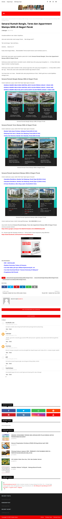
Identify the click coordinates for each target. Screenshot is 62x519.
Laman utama (5, 19)
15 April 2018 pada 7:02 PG (11, 369)
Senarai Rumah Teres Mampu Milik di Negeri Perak (20, 19)
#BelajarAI (38, 486)
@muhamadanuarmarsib (9, 484)
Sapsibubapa (9, 368)
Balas (7, 329)
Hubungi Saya (56, 517)
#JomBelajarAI (45, 486)
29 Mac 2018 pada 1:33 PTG (11, 358)
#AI (35, 486)
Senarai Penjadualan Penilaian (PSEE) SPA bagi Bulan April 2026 (29, 443)
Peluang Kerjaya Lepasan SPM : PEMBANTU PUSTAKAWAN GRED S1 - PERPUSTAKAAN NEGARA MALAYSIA (31, 452)
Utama (3, 1)
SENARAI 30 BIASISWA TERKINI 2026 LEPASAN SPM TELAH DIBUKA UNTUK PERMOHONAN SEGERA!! (32, 435)
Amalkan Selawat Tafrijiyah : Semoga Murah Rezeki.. (26, 467)
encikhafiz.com (10, 322)
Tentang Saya (48, 517)
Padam (10, 329)
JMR (7, 357)
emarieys (8, 346)
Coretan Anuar (14, 517)
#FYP (50, 486)
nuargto (5, 30)
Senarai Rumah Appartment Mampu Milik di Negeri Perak (19, 277)
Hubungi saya (18, 1)
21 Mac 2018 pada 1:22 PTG (11, 324)
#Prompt (5, 487)
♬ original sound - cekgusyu (15, 487)
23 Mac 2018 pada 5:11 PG (11, 335)
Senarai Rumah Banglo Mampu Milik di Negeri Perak (46, 277)
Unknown (8, 333)
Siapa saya (10, 1)
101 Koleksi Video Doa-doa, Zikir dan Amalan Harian (26, 459)
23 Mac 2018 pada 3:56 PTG (11, 347)
